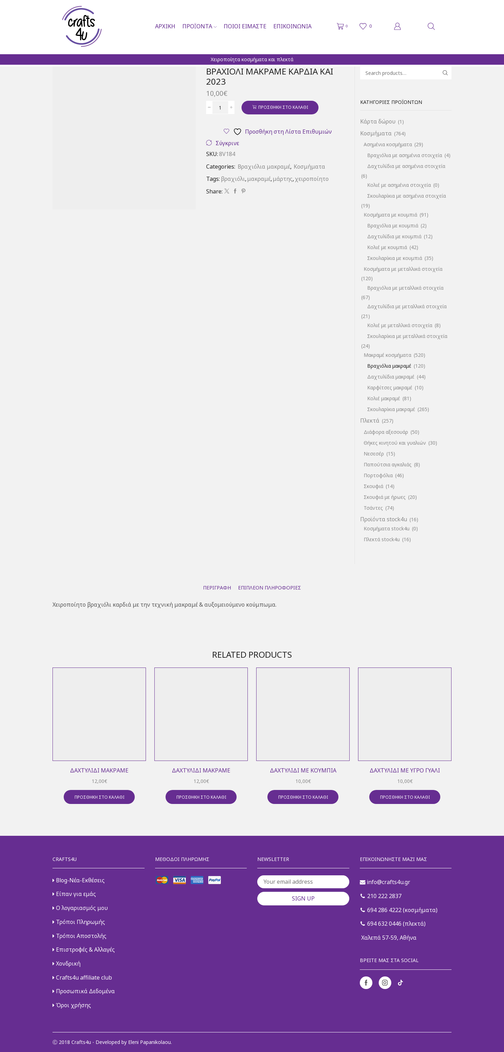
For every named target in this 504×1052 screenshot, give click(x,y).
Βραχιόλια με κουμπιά (392, 225)
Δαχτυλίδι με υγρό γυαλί (405, 770)
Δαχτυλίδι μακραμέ (99, 770)
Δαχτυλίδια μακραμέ (390, 376)
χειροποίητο (312, 179)
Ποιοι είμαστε (245, 26)
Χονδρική (66, 963)
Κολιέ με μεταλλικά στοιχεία (399, 325)
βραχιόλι (233, 179)
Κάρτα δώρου (378, 121)
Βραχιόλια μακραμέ (264, 166)
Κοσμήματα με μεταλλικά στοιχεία (403, 269)
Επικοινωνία (292, 26)
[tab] (217, 587)
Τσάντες (373, 507)
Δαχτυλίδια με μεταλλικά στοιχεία (407, 306)
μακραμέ (259, 179)
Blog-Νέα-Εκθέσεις (78, 880)
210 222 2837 (380, 896)
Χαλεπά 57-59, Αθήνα (388, 937)
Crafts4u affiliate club (82, 977)
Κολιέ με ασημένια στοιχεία (399, 185)
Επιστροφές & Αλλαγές (83, 949)
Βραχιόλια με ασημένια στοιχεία (404, 155)
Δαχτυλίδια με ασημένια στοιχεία (406, 166)
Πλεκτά (369, 420)
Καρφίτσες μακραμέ (389, 387)
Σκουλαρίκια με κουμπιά (394, 258)
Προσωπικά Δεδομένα (83, 991)
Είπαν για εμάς (74, 894)
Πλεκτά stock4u (382, 539)
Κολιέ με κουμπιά (387, 247)
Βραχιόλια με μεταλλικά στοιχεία (405, 287)
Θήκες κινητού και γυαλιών (395, 442)
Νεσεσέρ (374, 453)
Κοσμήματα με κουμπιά (390, 214)
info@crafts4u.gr (385, 882)
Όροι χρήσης (71, 1005)
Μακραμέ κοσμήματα (387, 355)
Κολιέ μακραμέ (383, 398)
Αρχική (165, 26)
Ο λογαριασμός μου (80, 908)
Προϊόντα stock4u (383, 519)
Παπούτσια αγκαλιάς (388, 464)
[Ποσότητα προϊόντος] (220, 107)
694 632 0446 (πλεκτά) (393, 923)
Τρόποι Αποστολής (79, 936)
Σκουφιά (373, 486)
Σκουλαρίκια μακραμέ (391, 409)
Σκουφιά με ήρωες (385, 497)
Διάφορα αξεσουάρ (386, 432)
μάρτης (283, 179)
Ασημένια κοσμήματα (388, 144)
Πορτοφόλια (378, 475)
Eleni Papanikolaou (149, 1042)
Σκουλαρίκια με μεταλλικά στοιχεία (407, 336)
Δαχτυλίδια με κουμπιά (394, 236)
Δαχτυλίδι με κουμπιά (303, 770)
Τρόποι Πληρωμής (78, 922)
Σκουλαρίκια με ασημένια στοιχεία (406, 195)
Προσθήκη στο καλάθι (283, 107)
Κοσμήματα (309, 166)
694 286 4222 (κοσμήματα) (399, 910)
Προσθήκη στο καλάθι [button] (99, 797)
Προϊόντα (199, 26)
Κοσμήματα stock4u (387, 528)
